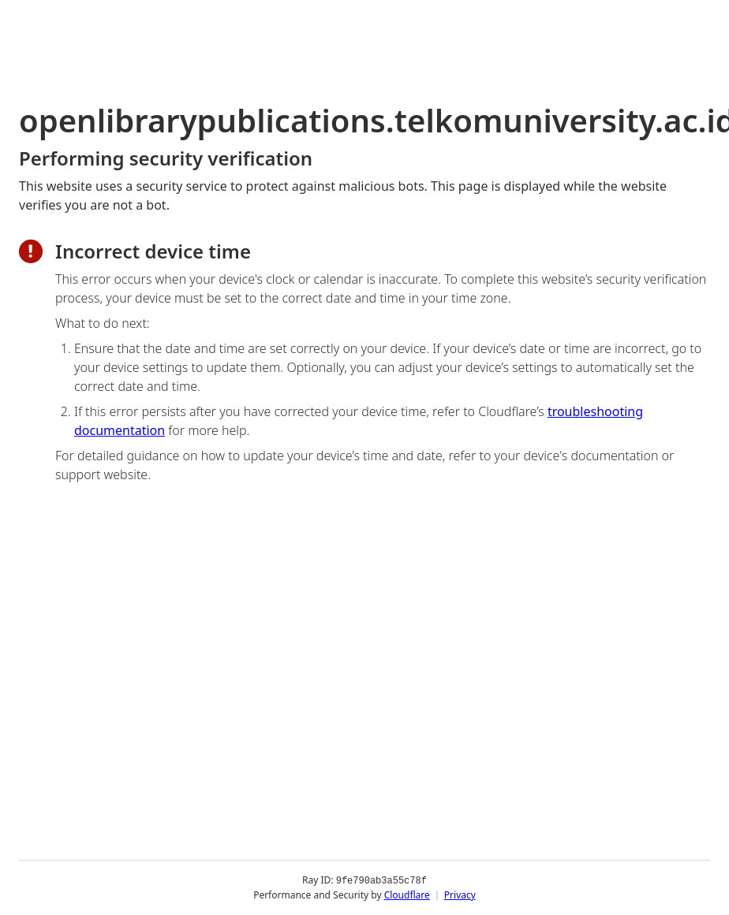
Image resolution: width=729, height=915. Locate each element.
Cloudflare (407, 895)
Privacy (460, 895)
